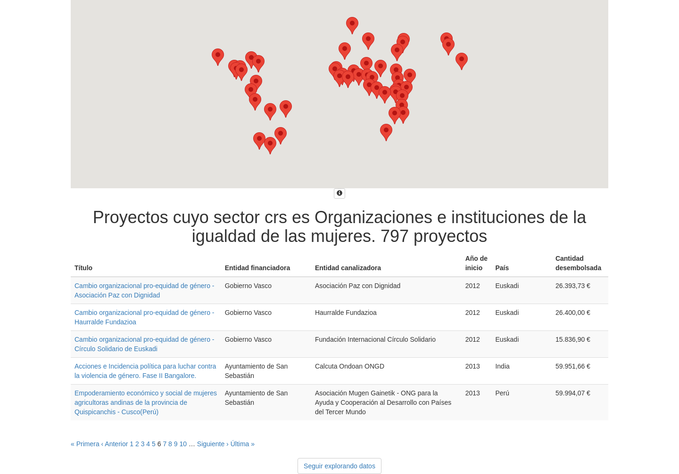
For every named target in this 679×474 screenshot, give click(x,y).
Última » (243, 444)
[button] (345, 51)
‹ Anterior (114, 444)
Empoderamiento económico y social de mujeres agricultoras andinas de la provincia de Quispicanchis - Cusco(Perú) (146, 402)
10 (183, 444)
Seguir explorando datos (339, 466)
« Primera (85, 444)
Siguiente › (213, 444)
